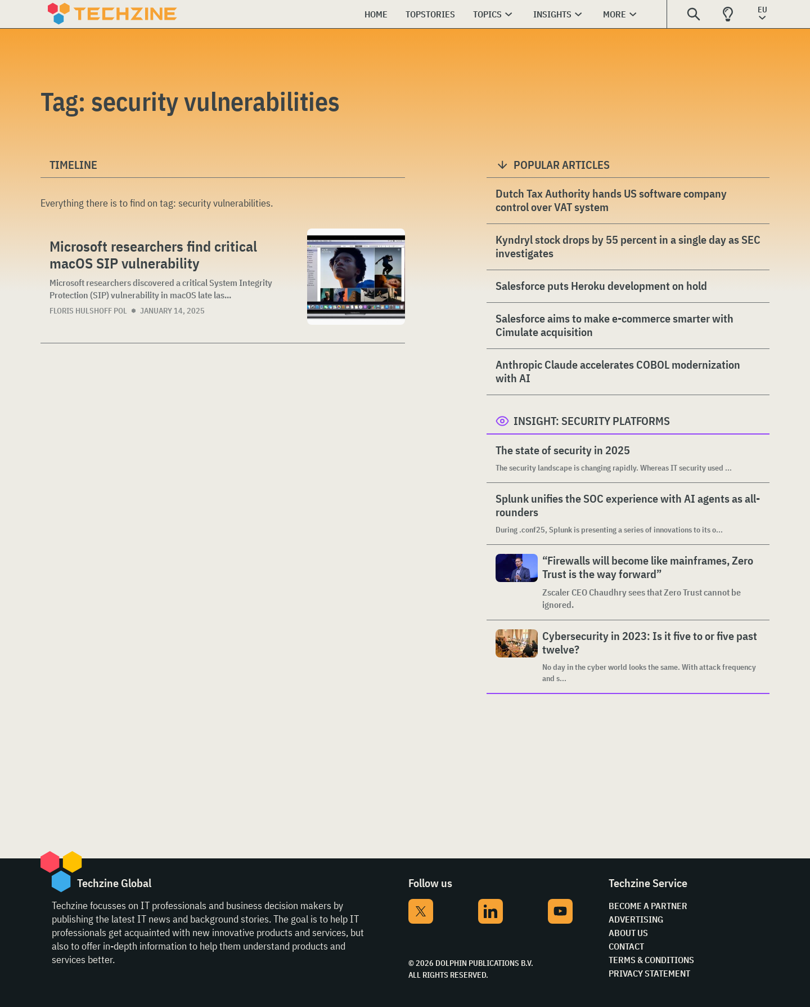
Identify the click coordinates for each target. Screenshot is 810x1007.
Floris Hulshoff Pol (88, 311)
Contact (626, 946)
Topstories (430, 14)
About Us (628, 932)
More (614, 14)
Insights (552, 14)
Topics (487, 14)
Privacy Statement (649, 973)
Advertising (636, 919)
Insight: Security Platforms (592, 420)
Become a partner (648, 905)
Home (376, 14)
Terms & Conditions (651, 959)
